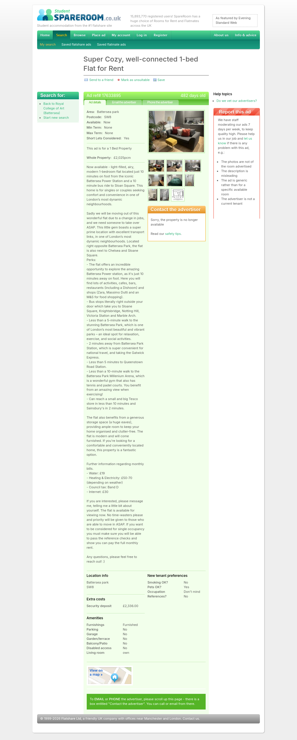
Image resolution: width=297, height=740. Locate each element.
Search (61, 35)
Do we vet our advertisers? (237, 101)
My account (120, 35)
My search (48, 44)
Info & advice (246, 35)
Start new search (56, 118)
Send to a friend (101, 80)
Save (161, 80)
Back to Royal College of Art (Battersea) (54, 108)
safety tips (173, 234)
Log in (141, 35)
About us (221, 35)
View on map (110, 675)
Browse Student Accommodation (79, 35)
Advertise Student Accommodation (98, 35)
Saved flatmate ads (111, 44)
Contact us (191, 718)
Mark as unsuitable (135, 80)
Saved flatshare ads (76, 44)
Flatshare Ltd (71, 718)
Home (45, 35)
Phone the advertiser (160, 102)
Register (160, 35)
